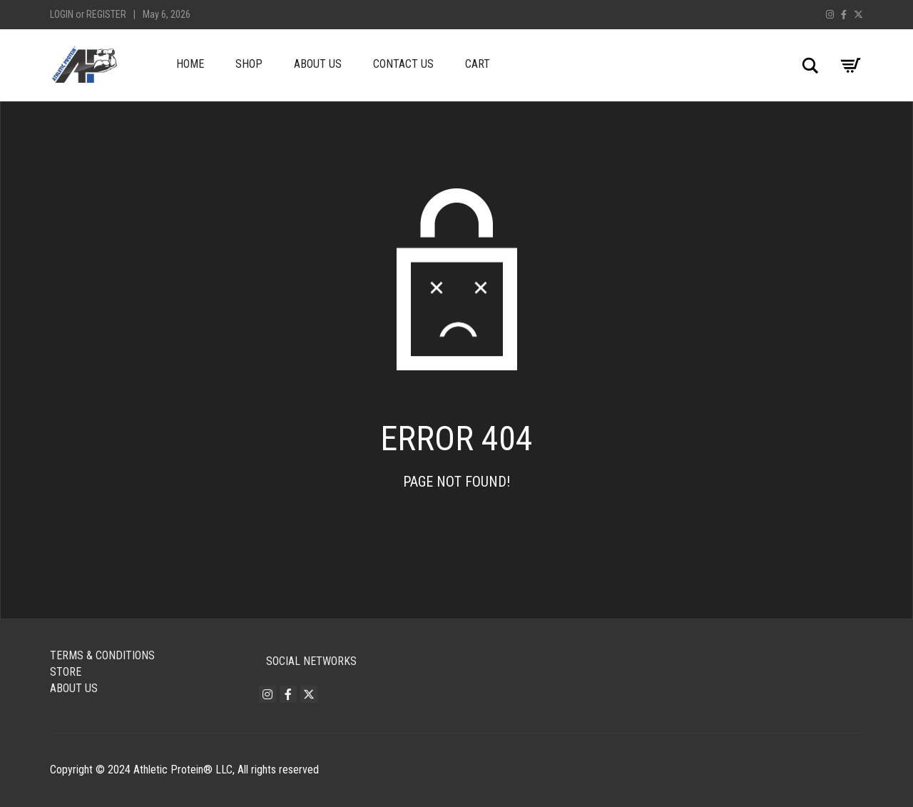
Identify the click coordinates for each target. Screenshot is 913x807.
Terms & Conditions (102, 655)
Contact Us (403, 64)
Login (61, 14)
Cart (477, 64)
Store (65, 672)
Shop (248, 64)
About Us (318, 64)
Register (106, 14)
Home (190, 64)
